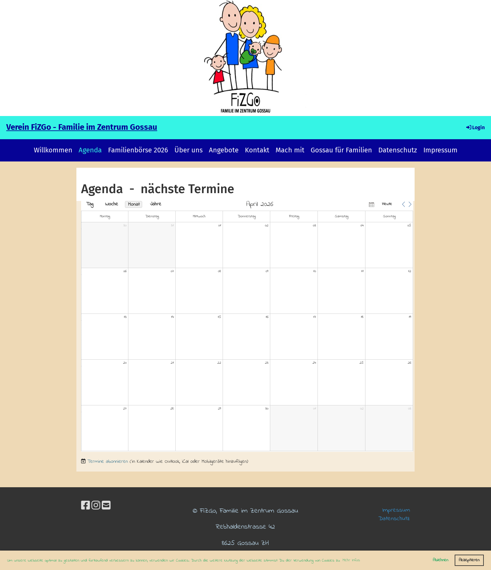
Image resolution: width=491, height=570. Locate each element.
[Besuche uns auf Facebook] (85, 506)
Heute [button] (387, 204)
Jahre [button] (155, 204)
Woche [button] (111, 204)
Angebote (224, 150)
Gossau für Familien (341, 150)
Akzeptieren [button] (469, 560)
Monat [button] (134, 204)
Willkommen (53, 150)
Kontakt (257, 150)
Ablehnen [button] (440, 560)
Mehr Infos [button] (351, 560)
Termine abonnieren (107, 461)
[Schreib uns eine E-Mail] (106, 506)
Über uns (188, 150)
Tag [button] (89, 204)
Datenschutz (397, 150)
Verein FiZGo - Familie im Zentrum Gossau (81, 127)
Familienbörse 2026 (138, 150)
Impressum (440, 150)
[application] (247, 326)
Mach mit (290, 150)
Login (475, 127)
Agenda (90, 150)
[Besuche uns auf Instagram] (95, 506)
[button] (403, 204)
